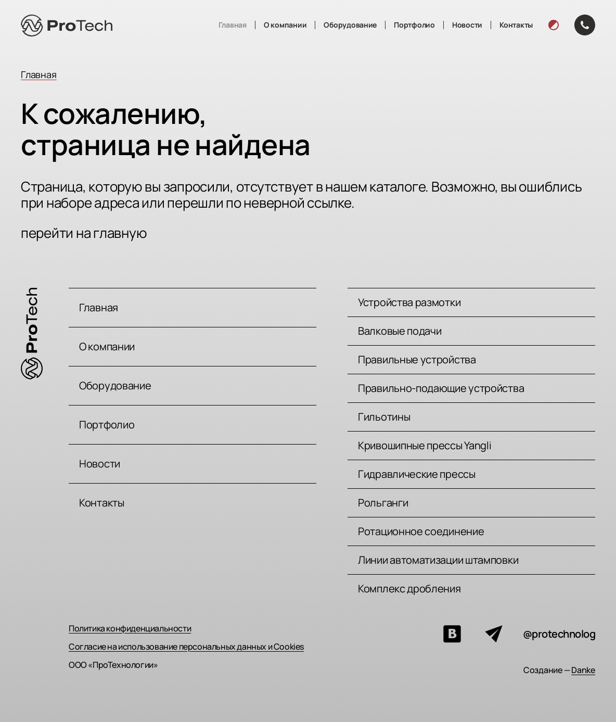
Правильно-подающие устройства (441, 388)
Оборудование (350, 25)
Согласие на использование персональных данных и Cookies (186, 646)
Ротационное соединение (421, 531)
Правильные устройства (417, 359)
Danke (583, 670)
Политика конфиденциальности (130, 628)
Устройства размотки (409, 302)
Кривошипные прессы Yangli (425, 445)
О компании (285, 25)
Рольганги (383, 503)
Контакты (516, 25)
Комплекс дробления (409, 588)
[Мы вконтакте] (452, 634)
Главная (233, 25)
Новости (467, 25)
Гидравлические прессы (417, 474)
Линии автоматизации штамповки (438, 560)
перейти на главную (84, 232)
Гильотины (384, 417)
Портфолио (414, 25)
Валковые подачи (400, 331)
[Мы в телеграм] (493, 634)
